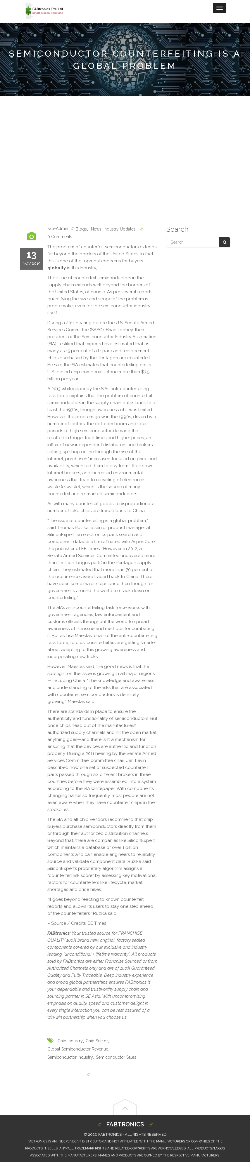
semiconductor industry (70, 1057)
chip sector (97, 1041)
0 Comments (59, 236)
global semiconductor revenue (77, 1049)
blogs (81, 229)
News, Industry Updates (113, 229)
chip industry (70, 1041)
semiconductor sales (116, 1057)
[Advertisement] (125, 160)
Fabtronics (125, 1124)
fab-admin (57, 228)
